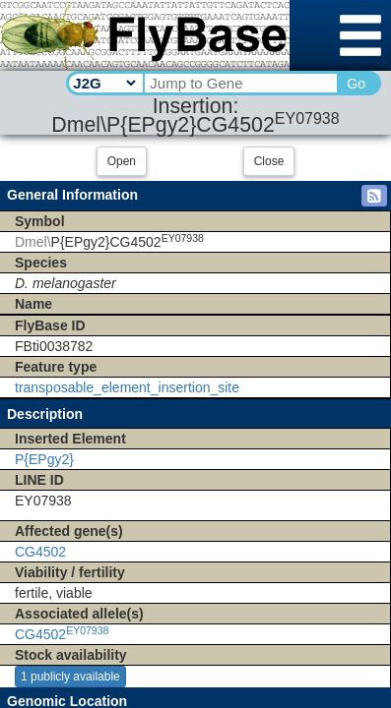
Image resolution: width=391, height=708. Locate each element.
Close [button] (269, 161)
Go (356, 83)
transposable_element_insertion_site (127, 387)
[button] (374, 195)
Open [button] (121, 161)
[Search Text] (240, 83)
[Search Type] (104, 82)
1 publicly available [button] (70, 676)
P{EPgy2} (44, 459)
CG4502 (40, 552)
